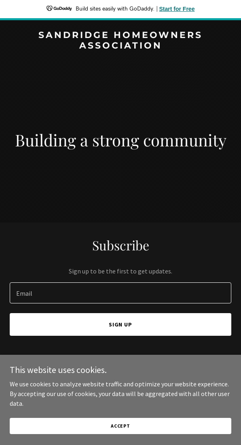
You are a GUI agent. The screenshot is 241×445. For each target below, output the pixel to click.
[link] (120, 46)
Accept (120, 426)
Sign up (121, 324)
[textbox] (120, 292)
